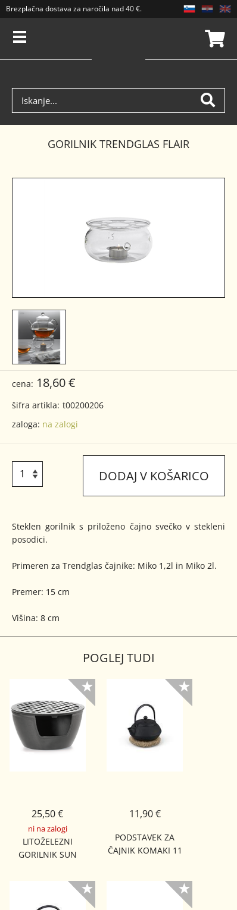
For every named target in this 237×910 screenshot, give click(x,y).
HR (207, 9)
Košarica (213, 38)
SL (189, 9)
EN (225, 9)
